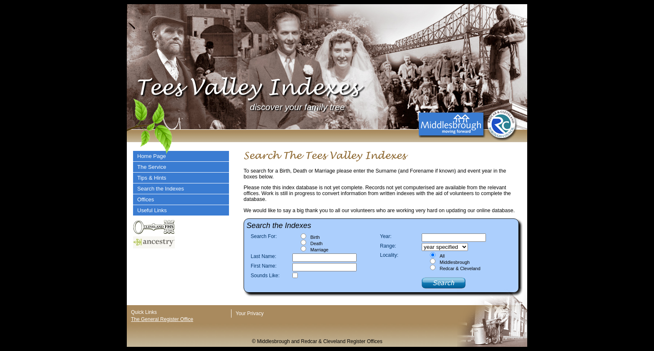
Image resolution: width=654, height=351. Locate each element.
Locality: (389, 255)
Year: (386, 236)
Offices (145, 199)
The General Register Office (162, 319)
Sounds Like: (265, 275)
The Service (151, 167)
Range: (388, 246)
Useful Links (152, 210)
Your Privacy (250, 313)
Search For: (264, 236)
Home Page (151, 156)
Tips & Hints (151, 178)
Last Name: (263, 256)
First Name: (264, 266)
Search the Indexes (160, 189)
